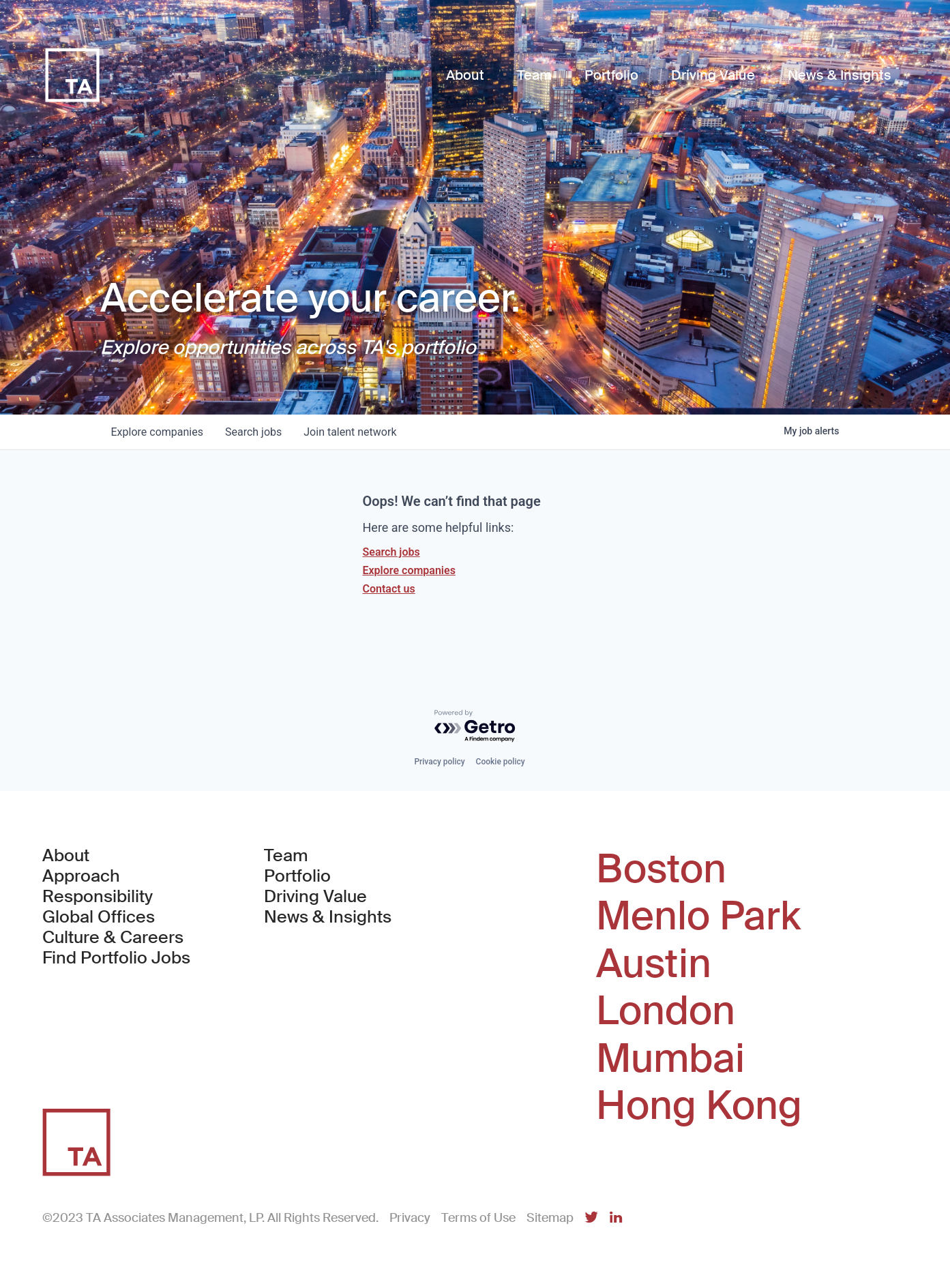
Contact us (389, 588)
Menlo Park (698, 916)
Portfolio (297, 876)
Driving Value (315, 896)
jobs (253, 431)
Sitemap (550, 1218)
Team (286, 856)
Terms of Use (478, 1218)
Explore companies (409, 570)
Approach (81, 876)
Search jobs (391, 551)
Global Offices (98, 917)
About (65, 856)
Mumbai (670, 1059)
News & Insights (327, 917)
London (665, 1011)
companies (157, 431)
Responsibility (97, 896)
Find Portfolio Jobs (116, 958)
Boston (661, 869)
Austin (653, 964)
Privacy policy (439, 761)
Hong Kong (699, 1106)
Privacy (409, 1218)
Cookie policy (500, 761)
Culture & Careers (112, 937)
